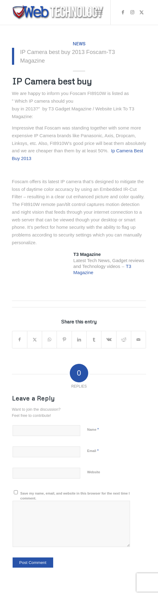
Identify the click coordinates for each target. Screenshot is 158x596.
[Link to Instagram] (132, 12)
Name (93, 429)
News (79, 43)
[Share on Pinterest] (64, 339)
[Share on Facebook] (19, 339)
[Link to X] (141, 12)
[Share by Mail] (138, 339)
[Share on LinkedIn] (79, 339)
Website (93, 472)
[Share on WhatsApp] (49, 339)
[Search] (86, 12)
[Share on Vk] (108, 339)
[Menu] (99, 12)
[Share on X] (34, 339)
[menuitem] (86, 12)
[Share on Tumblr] (94, 339)
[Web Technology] (66, 12)
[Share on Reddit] (124, 339)
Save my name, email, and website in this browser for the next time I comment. (75, 495)
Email (93, 450)
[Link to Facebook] (123, 12)
